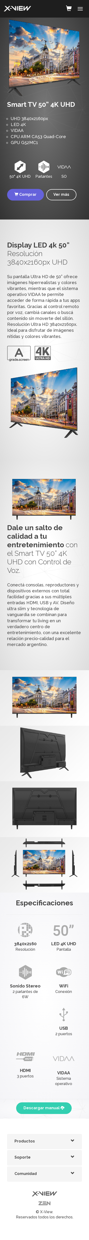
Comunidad (25, 1173)
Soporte (22, 1157)
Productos (24, 1141)
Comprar (25, 194)
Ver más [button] (61, 194)
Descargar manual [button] (43, 1108)
